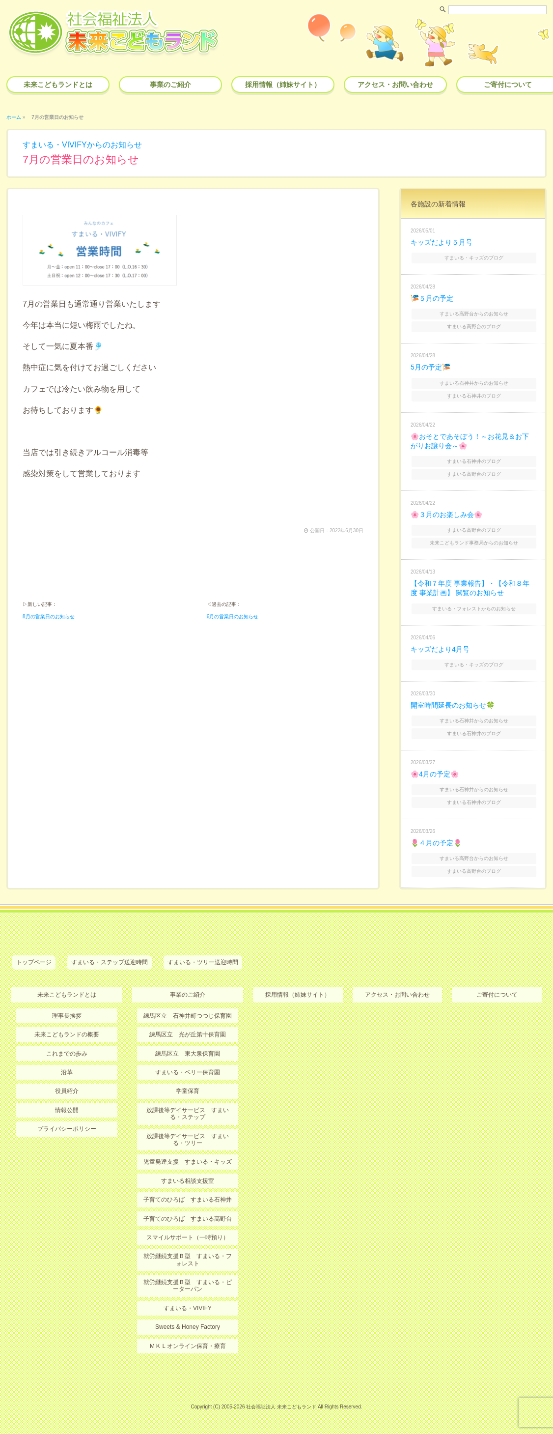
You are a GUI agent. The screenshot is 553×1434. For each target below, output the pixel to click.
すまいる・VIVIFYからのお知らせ (82, 145)
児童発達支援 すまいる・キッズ (187, 1161)
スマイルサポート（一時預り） (187, 1237)
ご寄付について (497, 994)
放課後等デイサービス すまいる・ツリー (187, 1140)
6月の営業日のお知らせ (233, 616)
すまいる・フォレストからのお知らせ (474, 608)
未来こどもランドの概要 (66, 1034)
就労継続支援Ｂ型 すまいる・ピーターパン (187, 1285)
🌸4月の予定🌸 (435, 774)
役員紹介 (67, 1091)
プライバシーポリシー (66, 1128)
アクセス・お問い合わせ (395, 84)
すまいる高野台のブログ (474, 326)
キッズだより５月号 (441, 242)
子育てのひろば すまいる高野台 (187, 1218)
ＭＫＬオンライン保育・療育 (187, 1346)
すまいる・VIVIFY (188, 1308)
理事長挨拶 (67, 1015)
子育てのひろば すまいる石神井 (187, 1199)
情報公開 (67, 1110)
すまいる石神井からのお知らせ (474, 383)
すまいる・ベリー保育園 (187, 1072)
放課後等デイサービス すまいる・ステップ (187, 1113)
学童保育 (187, 1091)
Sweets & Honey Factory (187, 1326)
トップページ (34, 962)
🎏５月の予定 (432, 298)
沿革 (67, 1072)
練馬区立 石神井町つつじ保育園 (187, 1015)
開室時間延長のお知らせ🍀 (453, 705)
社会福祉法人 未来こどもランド (281, 1406)
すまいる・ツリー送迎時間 (202, 962)
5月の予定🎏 (430, 367)
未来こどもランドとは (58, 84)
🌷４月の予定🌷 (436, 843)
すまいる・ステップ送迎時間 (109, 962)
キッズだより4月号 (440, 649)
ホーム (13, 117)
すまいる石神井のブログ (474, 396)
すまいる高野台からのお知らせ (474, 313)
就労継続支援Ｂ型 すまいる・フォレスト (187, 1259)
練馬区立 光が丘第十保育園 (187, 1034)
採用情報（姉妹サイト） (283, 84)
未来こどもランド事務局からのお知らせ (474, 542)
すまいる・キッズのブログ (473, 257)
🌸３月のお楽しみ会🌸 (446, 514)
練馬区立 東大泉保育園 (187, 1053)
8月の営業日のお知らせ (49, 616)
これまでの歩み (66, 1053)
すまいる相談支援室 (187, 1180)
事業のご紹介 (170, 84)
